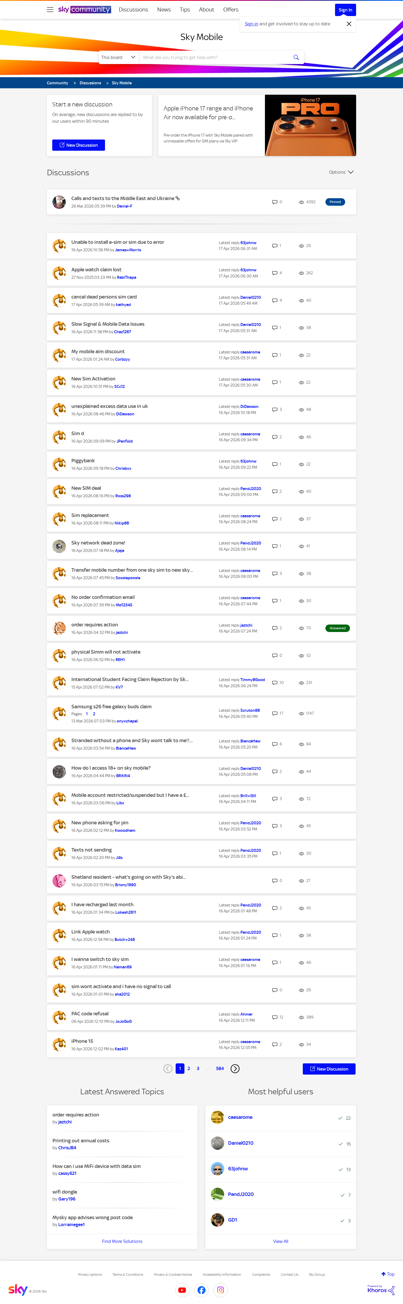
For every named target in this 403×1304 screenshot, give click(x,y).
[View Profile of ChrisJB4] (67, 1147)
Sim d (77, 433)
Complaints (261, 1275)
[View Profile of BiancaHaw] (126, 748)
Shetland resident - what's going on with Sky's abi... (128, 877)
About (206, 9)
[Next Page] (235, 1068)
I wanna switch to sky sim (100, 959)
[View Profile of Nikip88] (122, 523)
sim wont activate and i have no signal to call (121, 986)
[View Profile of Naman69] (123, 967)
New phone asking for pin (99, 823)
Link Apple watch (90, 932)
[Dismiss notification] (349, 24)
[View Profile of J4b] (119, 857)
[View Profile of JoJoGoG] (123, 1021)
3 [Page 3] (198, 1068)
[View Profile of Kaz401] (121, 1049)
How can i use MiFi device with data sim (97, 1166)
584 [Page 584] (220, 1068)
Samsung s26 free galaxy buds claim (111, 706)
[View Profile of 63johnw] (248, 242)
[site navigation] (50, 9)
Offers (231, 9)
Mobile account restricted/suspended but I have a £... (130, 795)
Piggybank (83, 461)
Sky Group (317, 1275)
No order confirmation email (103, 597)
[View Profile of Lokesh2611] (125, 912)
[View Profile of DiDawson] (125, 414)
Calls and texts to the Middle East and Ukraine (123, 198)
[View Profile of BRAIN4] (123, 775)
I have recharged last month (102, 904)
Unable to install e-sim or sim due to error (117, 242)
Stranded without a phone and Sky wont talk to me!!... (132, 740)
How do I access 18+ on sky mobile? (111, 768)
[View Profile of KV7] (119, 687)
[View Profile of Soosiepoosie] (128, 577)
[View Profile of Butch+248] (125, 939)
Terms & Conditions (127, 1275)
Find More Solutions (122, 1241)
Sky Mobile (201, 36)
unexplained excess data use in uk (109, 406)
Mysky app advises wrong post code (93, 1217)
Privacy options (90, 1275)
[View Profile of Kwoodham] (125, 830)
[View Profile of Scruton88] (250, 710)
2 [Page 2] (189, 1068)
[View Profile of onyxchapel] (127, 721)
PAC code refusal (89, 1014)
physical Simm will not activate (105, 652)
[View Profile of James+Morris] (128, 250)
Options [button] (337, 172)
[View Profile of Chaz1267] (122, 331)
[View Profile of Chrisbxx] (123, 468)
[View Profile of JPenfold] (124, 441)
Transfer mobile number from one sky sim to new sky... (132, 570)
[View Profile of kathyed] (123, 304)
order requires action (94, 625)
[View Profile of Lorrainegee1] (71, 1224)
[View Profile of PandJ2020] (250, 488)
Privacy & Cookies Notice (173, 1275)
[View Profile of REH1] (120, 659)
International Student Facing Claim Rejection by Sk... (130, 679)
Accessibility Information (222, 1275)
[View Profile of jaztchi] (122, 632)
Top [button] (390, 1274)
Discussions (133, 9)
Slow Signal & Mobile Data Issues (107, 324)
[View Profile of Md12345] (124, 605)
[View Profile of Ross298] (123, 496)
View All (280, 1241)
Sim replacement (90, 515)
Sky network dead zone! (98, 543)
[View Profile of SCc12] (119, 386)
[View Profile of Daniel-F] (124, 206)
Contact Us (289, 1275)
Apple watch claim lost (96, 270)
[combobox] (213, 57)
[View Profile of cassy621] (67, 1173)
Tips (185, 9)
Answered (338, 628)
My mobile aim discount (98, 351)
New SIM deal (86, 488)
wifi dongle (65, 1192)
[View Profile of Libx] (120, 803)
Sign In (345, 10)
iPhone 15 (82, 1041)
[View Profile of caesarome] (250, 352)
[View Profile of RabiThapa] (126, 277)
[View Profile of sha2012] (122, 994)
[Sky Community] (84, 10)
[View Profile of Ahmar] (246, 1014)
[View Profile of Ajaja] (119, 550)
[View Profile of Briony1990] (125, 884)
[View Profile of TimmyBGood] (252, 679)
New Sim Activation (93, 379)
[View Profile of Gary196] (66, 1199)
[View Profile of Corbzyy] (122, 359)
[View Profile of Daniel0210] (250, 297)
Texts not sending (91, 850)
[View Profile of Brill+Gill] (248, 795)
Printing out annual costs (81, 1141)
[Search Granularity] (119, 57)
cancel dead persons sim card (104, 297)
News (164, 9)
